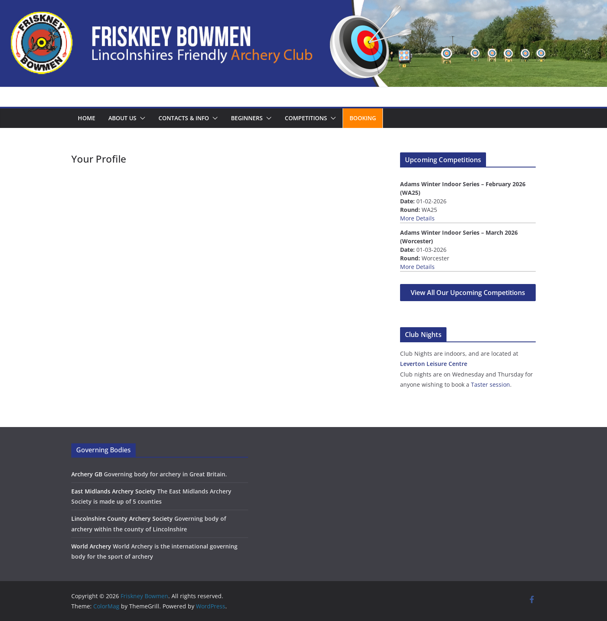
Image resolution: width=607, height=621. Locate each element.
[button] (140, 118)
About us (122, 118)
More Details (417, 218)
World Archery (91, 546)
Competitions (306, 118)
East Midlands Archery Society (113, 491)
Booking (363, 118)
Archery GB (86, 474)
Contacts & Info (183, 118)
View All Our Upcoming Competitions (468, 292)
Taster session (490, 384)
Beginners (247, 118)
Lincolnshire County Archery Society (122, 518)
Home (86, 118)
